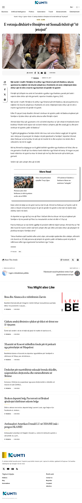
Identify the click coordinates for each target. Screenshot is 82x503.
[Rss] (17, 469)
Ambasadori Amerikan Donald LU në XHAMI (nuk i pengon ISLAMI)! (31, 425)
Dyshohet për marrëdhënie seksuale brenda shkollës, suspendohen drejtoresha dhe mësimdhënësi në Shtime (30, 373)
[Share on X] (38, 73)
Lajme (43, 19)
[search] (67, 7)
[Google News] (12, 469)
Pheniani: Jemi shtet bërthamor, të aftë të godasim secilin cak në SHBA (23, 193)
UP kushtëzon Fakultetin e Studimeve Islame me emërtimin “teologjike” (65, 180)
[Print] (45, 73)
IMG (20, 251)
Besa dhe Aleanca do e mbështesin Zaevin (25, 297)
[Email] (41, 73)
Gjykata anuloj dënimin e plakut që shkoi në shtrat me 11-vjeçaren (31, 323)
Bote (38, 19)
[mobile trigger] (4, 7)
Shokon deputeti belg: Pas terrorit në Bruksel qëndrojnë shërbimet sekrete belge (26, 400)
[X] (3, 469)
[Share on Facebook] (35, 73)
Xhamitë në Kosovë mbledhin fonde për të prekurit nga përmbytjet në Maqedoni (30, 346)
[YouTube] (8, 469)
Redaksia (36, 78)
